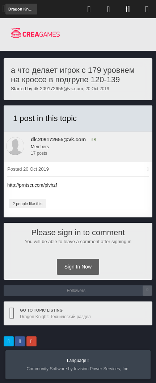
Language (78, 360)
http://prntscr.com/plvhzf (32, 185)
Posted (28, 169)
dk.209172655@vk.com (58, 88)
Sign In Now (78, 267)
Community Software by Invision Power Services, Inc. (77, 368)
